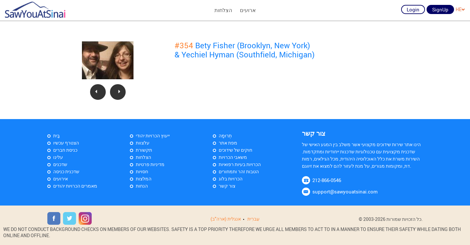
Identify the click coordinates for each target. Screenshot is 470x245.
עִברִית (253, 219)
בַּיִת (56, 135)
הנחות (142, 186)
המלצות (143, 179)
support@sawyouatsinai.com (345, 191)
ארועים (248, 10)
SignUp (440, 9)
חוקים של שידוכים (235, 150)
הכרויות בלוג (231, 179)
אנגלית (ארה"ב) (226, 219)
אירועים (60, 179)
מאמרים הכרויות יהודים (75, 186)
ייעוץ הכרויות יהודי (153, 135)
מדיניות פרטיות (150, 164)
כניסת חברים (65, 150)
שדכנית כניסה (66, 171)
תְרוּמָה (225, 135)
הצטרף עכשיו (66, 143)
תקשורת (144, 150)
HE (460, 9)
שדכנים (60, 164)
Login (413, 9)
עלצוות (142, 143)
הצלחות (223, 10)
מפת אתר (228, 143)
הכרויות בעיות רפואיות (240, 164)
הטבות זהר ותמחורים (239, 171)
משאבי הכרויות (233, 157)
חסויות (142, 171)
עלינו (58, 157)
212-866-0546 (326, 180)
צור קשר (227, 186)
